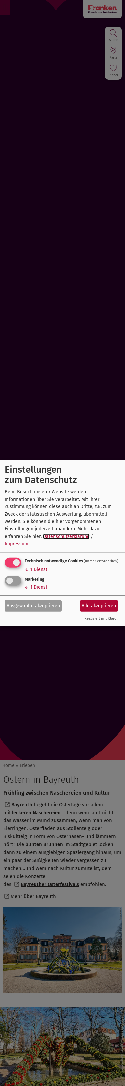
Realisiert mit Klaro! (101, 618)
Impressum (16, 544)
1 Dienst (36, 569)
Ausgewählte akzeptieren (33, 606)
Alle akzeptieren (99, 606)
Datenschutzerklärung (66, 536)
